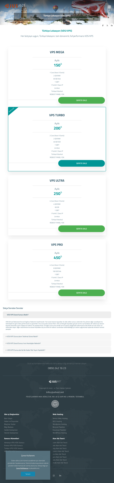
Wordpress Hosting (60, 424)
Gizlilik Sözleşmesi (10, 430)
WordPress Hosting (60, 433)
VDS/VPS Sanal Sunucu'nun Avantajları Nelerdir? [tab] (23, 346)
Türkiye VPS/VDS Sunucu (13, 448)
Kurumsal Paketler (59, 430)
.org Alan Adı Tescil (59, 448)
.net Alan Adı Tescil (59, 445)
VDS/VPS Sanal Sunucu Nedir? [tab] (16, 317)
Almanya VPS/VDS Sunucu (14, 443)
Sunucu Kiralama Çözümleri (38, 18)
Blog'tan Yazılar (9, 424)
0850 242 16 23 (57, 368)
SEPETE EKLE (81, 100)
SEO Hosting (57, 421)
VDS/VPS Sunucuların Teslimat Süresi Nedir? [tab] (21, 339)
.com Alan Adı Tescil (60, 443)
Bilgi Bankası (8, 427)
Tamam (27, 474)
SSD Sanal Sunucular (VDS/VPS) (60, 18)
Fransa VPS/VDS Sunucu (13, 445)
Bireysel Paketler (59, 427)
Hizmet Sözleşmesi (11, 433)
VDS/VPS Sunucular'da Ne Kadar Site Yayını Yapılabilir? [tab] (25, 353)
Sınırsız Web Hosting (60, 418)
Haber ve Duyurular (11, 421)
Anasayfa (24, 18)
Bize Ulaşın (8, 418)
